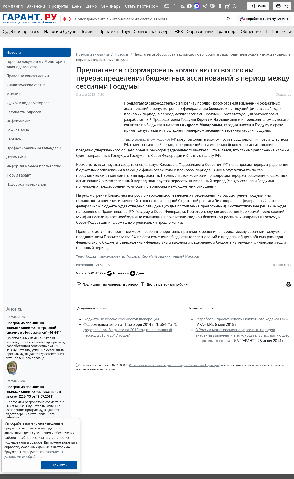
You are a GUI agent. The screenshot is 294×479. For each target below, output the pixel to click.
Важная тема (17, 130)
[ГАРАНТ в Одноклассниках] (220, 6)
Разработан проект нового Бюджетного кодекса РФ (240, 318)
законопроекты (112, 256)
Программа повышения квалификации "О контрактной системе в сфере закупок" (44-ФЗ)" (33, 328)
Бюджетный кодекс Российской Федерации (121, 318)
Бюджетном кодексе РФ (155, 139)
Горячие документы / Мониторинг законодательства (36, 64)
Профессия (283, 31)
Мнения (13, 93)
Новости (13, 52)
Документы (16, 157)
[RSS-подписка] (235, 6)
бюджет (92, 256)
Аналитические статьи (25, 84)
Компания (13, 6)
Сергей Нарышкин (156, 256)
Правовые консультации (27, 75)
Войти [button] (258, 6)
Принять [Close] (59, 465)
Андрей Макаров (186, 256)
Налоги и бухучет (61, 31)
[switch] (67, 19)
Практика (108, 31)
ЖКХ (178, 31)
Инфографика (18, 121)
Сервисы (14, 139)
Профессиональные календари (33, 148)
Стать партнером (142, 6)
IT (266, 31)
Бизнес (88, 31)
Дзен (137, 273)
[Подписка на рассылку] (166, 6)
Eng (282, 6)
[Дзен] (189, 6)
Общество (251, 31)
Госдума (133, 256)
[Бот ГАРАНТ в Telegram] (212, 6)
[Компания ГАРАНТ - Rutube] (227, 6)
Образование (200, 31)
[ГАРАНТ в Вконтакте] (182, 6)
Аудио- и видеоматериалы (29, 102)
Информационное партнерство (33, 166)
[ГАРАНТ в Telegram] (204, 6)
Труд (125, 31)
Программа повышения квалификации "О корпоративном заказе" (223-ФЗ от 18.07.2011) (33, 391)
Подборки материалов (26, 184)
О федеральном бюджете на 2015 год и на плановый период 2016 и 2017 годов (130, 330)
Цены (77, 6)
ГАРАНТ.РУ (103, 265)
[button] (264, 19)
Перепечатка (281, 265)
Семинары (111, 6)
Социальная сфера (152, 31)
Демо (91, 6)
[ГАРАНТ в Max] (197, 6)
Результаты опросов (23, 111)
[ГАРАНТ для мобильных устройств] (174, 6)
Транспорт (227, 31)
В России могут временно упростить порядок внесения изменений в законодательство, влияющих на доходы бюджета (242, 335)
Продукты (58, 6)
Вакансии (35, 6)
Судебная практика (22, 31)
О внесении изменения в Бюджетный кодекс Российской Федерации (174, 365)
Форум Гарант (18, 175)
